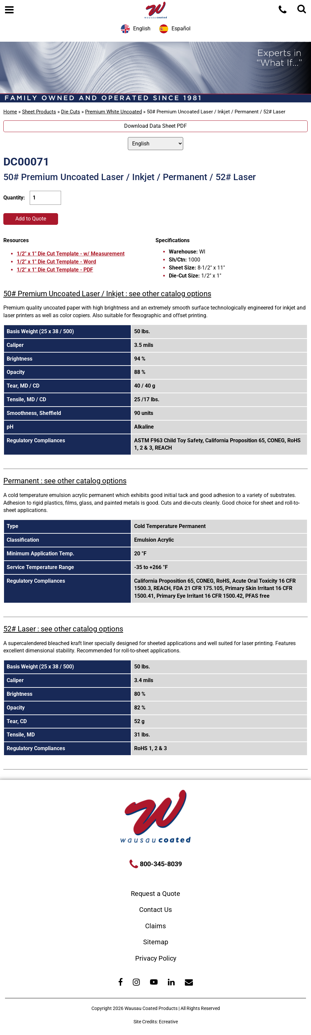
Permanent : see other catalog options (64, 481)
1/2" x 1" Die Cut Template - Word (56, 261)
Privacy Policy (155, 958)
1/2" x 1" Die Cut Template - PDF (55, 270)
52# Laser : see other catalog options (63, 629)
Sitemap (155, 942)
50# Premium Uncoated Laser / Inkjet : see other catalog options (107, 294)
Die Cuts (70, 112)
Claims (155, 926)
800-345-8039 (160, 864)
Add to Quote (30, 218)
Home (10, 112)
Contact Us (155, 910)
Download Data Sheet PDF (155, 126)
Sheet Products (39, 112)
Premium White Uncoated (113, 112)
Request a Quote (155, 894)
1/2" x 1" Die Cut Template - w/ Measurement (70, 253)
